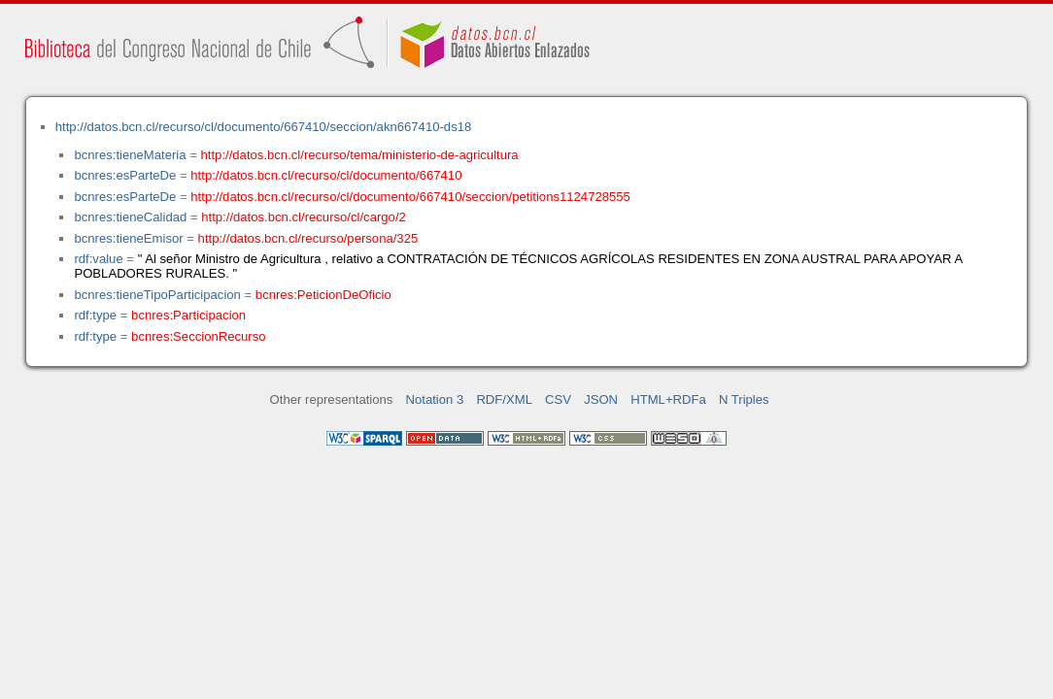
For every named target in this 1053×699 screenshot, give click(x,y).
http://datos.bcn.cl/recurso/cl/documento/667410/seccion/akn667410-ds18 (263, 126)
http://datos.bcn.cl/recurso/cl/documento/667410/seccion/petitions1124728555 (410, 196)
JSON (601, 399)
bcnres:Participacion (188, 315)
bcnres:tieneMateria (130, 155)
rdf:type (95, 315)
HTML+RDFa (668, 399)
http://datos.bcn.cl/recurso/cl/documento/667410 (325, 175)
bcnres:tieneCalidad (130, 217)
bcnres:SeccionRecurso (198, 336)
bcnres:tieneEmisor (128, 238)
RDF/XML (504, 399)
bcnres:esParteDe (125, 175)
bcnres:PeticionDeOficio (323, 294)
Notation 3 (435, 399)
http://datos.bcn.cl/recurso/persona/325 (308, 238)
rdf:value (98, 258)
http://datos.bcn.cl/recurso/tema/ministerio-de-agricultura (360, 155)
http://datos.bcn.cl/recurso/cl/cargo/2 (303, 217)
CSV (558, 399)
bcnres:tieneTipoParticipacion (157, 294)
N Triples (744, 399)
